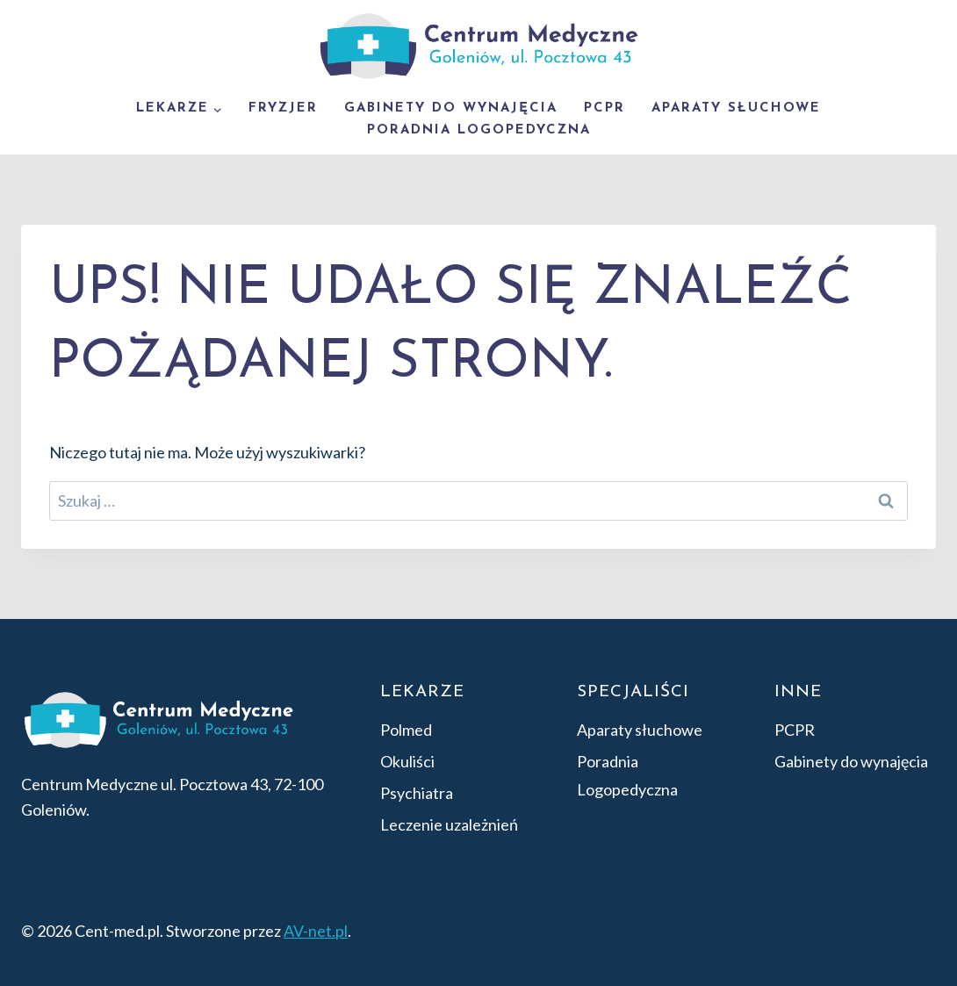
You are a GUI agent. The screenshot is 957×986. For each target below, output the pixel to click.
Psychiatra (416, 792)
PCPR (604, 108)
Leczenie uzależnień (449, 824)
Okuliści (407, 761)
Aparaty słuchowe (736, 108)
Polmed (406, 729)
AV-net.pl (316, 930)
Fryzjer (283, 108)
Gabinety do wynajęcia (451, 108)
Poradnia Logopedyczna (479, 130)
